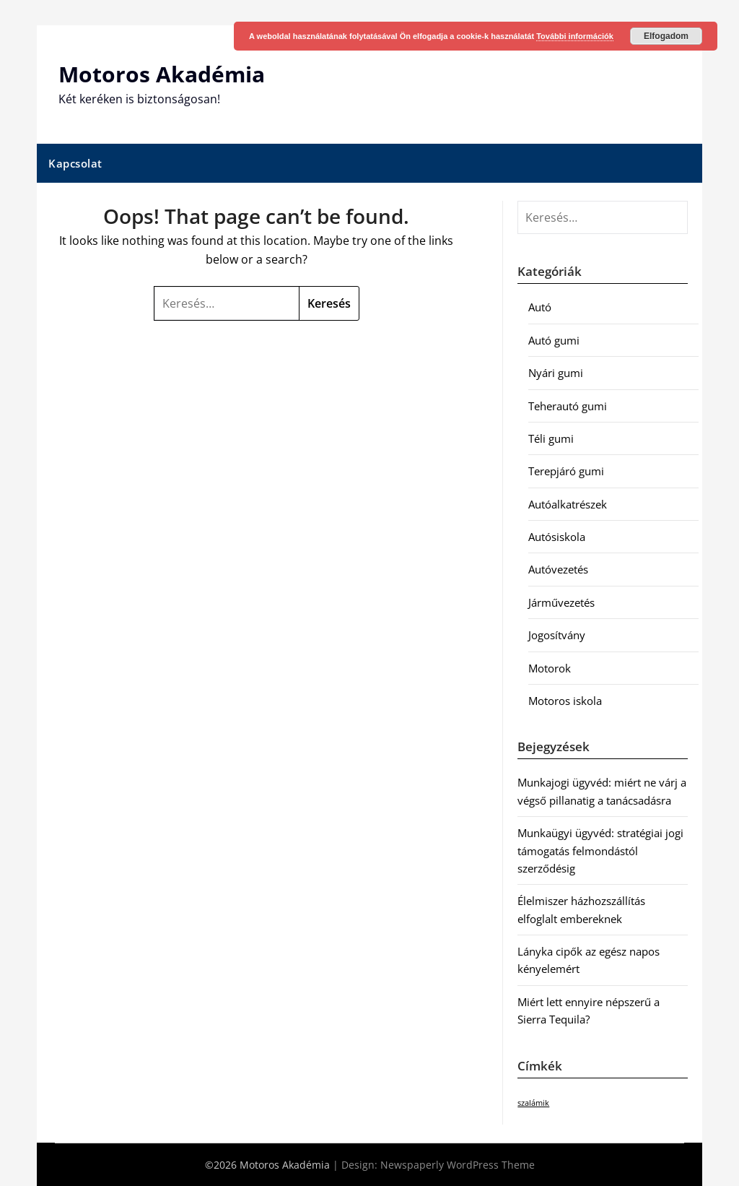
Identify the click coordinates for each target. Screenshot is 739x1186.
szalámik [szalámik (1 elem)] (533, 1103)
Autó (539, 307)
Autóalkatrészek (567, 504)
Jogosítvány (556, 635)
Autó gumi (554, 340)
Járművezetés (561, 602)
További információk (574, 36)
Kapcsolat (75, 163)
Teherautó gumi (567, 406)
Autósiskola (556, 536)
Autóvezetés (558, 569)
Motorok (549, 668)
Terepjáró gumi (566, 471)
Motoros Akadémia (161, 74)
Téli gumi (551, 438)
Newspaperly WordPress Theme (457, 1165)
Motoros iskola (565, 700)
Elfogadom (666, 36)
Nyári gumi (555, 372)
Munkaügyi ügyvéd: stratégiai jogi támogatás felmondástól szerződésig (600, 850)
